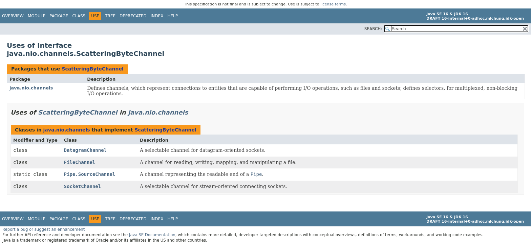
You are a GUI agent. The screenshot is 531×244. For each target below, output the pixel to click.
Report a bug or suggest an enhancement (43, 229)
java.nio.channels (31, 87)
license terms (333, 4)
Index (157, 16)
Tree (110, 16)
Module (36, 16)
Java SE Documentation (152, 234)
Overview (13, 16)
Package (58, 16)
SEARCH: (373, 28)
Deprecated (133, 16)
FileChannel (79, 162)
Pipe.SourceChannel (89, 174)
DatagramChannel (85, 150)
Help (172, 16)
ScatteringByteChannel (92, 69)
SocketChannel (82, 186)
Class (78, 16)
